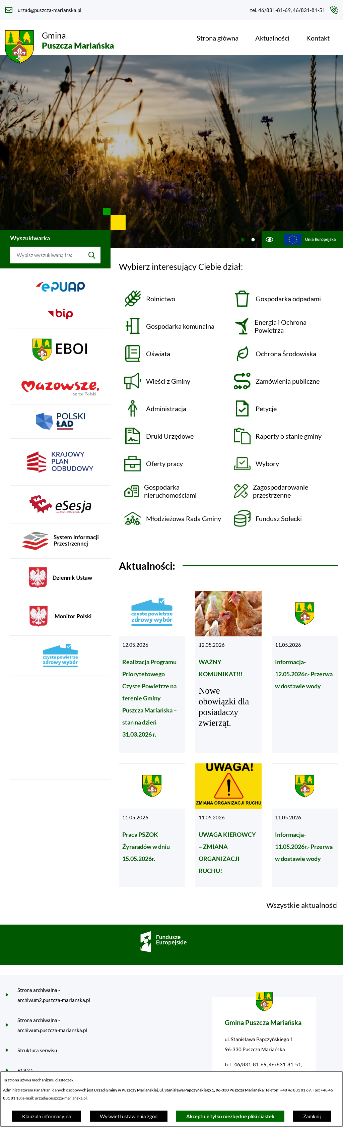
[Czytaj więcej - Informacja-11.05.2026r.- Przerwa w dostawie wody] (305, 825)
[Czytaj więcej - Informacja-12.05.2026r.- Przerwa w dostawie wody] (305, 672)
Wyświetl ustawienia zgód (128, 1116)
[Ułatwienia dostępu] (269, 239)
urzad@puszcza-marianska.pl (61, 1098)
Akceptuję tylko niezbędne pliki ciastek (230, 1116)
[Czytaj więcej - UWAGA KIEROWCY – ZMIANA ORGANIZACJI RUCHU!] (228, 825)
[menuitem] (218, 37)
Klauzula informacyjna (46, 1116)
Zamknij (312, 1116)
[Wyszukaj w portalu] (46, 255)
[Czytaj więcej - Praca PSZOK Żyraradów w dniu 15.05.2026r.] (152, 825)
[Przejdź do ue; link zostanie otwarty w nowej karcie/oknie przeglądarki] (310, 239)
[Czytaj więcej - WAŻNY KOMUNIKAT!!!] (228, 672)
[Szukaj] (91, 255)
